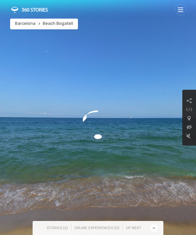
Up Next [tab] (133, 228)
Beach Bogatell (58, 23)
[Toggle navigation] (180, 9)
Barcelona (25, 23)
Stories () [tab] (57, 228)
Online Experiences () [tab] (96, 228)
